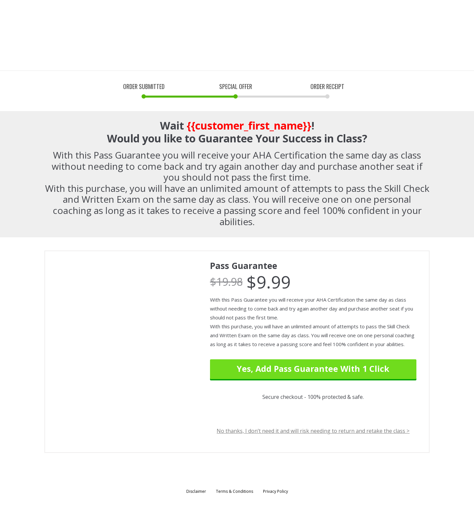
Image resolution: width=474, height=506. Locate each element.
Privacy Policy (275, 491)
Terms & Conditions (234, 491)
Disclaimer (196, 491)
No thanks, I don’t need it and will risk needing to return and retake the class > (313, 431)
